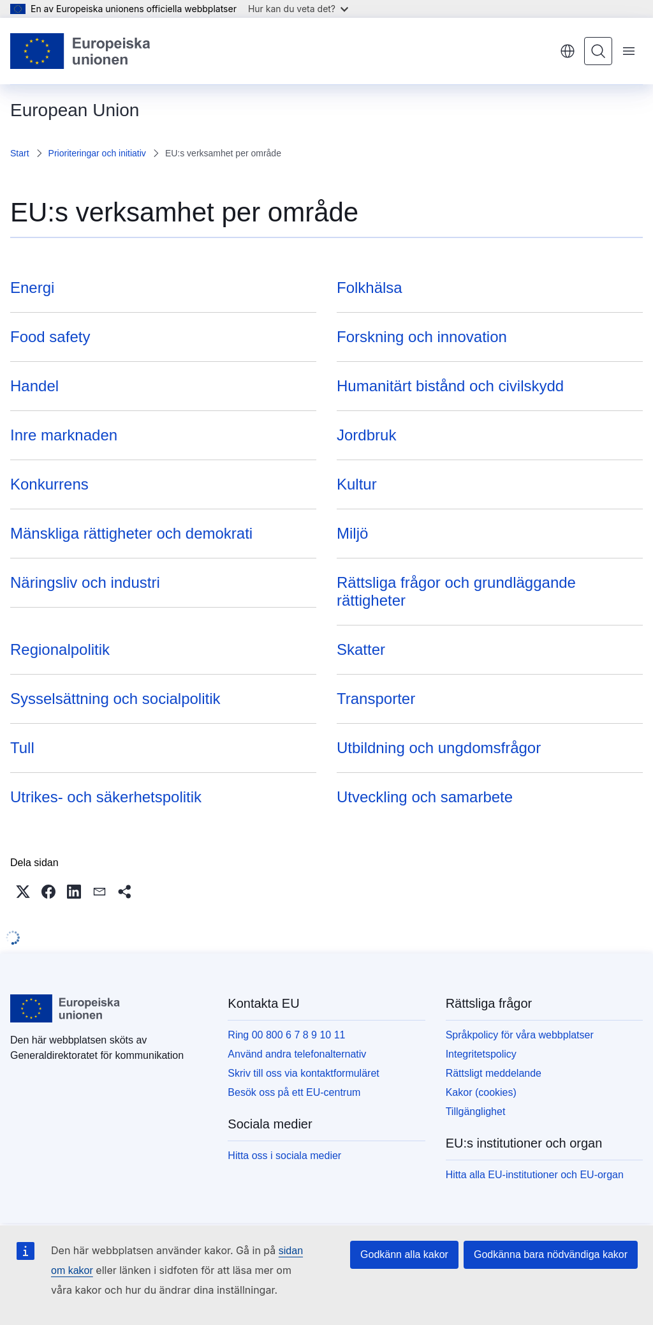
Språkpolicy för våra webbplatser (520, 1034)
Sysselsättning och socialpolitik (115, 698)
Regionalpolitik (60, 649)
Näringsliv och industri (85, 582)
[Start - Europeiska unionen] (80, 51)
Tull (22, 747)
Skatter (361, 649)
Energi (32, 287)
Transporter (376, 698)
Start (19, 153)
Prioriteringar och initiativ (97, 153)
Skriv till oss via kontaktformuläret (303, 1073)
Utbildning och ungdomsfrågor (439, 747)
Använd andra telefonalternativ (297, 1054)
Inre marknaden (63, 435)
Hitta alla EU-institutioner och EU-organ (535, 1174)
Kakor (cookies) (481, 1092)
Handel (34, 385)
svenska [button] (567, 51)
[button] (23, 891)
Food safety (50, 336)
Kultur (357, 484)
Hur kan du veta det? (298, 8)
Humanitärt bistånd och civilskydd (450, 385)
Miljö (352, 533)
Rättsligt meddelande (493, 1073)
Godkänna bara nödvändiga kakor (550, 1254)
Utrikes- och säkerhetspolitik (106, 796)
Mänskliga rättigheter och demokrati (131, 533)
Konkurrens (49, 484)
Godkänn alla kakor (404, 1254)
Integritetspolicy (481, 1054)
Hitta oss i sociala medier (284, 1155)
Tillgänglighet (476, 1111)
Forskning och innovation (422, 336)
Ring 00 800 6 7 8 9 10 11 (286, 1034)
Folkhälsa (369, 287)
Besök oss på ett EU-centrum (294, 1092)
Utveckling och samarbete (425, 796)
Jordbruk (366, 435)
